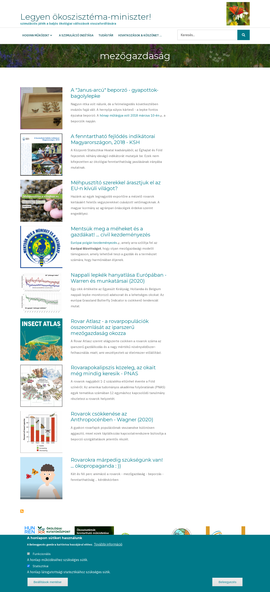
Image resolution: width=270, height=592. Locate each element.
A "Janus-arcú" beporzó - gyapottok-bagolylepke (114, 93)
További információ (108, 544)
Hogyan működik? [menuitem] (35, 35)
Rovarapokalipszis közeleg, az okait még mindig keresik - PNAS (113, 370)
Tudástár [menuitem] (105, 35)
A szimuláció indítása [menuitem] (76, 35)
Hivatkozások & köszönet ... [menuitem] (140, 35)
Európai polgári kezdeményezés (95, 243)
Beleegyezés (227, 582)
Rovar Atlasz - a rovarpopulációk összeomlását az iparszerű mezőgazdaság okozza (110, 327)
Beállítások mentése (48, 582)
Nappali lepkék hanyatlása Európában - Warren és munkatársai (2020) (118, 278)
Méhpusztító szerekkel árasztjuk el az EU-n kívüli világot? (116, 186)
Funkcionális (42, 554)
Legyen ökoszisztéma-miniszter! (85, 17)
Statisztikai (40, 566)
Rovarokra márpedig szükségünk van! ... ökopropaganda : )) (117, 463)
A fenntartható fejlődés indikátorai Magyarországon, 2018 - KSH (113, 139)
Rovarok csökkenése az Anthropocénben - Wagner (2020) (112, 417)
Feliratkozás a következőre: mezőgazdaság (22, 511)
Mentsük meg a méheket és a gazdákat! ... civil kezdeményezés (110, 232)
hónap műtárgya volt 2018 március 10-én (131, 115)
